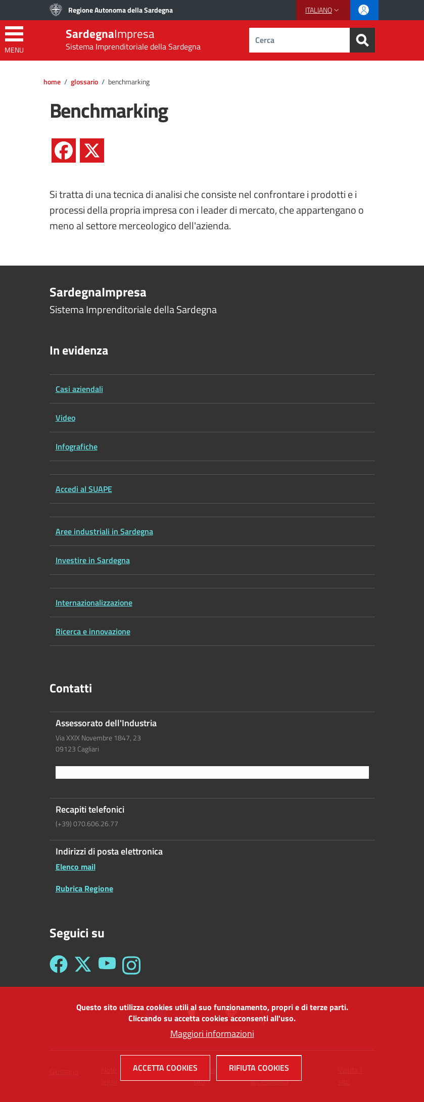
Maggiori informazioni (212, 1037)
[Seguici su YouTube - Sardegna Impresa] (107, 965)
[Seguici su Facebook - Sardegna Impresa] (59, 965)
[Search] (362, 40)
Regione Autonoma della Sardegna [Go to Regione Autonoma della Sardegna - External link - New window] (120, 10)
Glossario (84, 81)
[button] (323, 10)
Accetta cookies (165, 1072)
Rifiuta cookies (259, 1072)
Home (52, 81)
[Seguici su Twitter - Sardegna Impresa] (83, 965)
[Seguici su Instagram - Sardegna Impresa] (131, 965)
